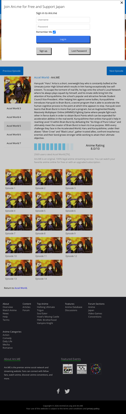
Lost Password (79, 50)
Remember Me (44, 31)
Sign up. (44, 50)
